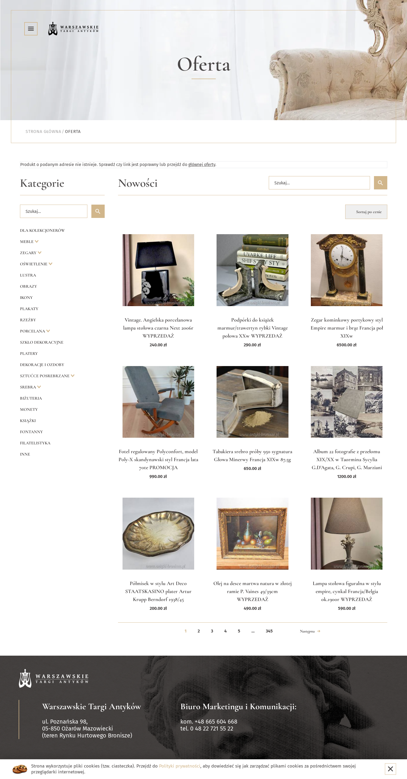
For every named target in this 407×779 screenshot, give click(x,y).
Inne (25, 454)
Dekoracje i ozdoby (42, 364)
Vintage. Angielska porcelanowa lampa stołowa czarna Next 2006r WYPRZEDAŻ (158, 328)
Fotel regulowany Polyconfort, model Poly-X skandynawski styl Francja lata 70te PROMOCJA (158, 459)
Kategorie (42, 183)
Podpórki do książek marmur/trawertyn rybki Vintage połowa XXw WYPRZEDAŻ (252, 328)
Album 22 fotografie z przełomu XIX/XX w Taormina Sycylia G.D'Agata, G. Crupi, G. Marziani (347, 459)
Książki (28, 420)
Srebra (28, 387)
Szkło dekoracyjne (41, 342)
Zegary (29, 252)
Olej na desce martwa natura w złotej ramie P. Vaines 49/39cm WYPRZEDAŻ (252, 591)
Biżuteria (31, 398)
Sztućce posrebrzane (45, 376)
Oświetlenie (34, 264)
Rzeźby (28, 320)
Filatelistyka (35, 443)
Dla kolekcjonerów (42, 230)
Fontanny (31, 432)
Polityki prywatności (179, 766)
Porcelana (33, 331)
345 (269, 631)
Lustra (28, 275)
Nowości (138, 183)
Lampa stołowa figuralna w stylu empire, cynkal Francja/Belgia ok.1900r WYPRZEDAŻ (347, 591)
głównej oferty (201, 164)
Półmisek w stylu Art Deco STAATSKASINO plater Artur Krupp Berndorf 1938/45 (158, 591)
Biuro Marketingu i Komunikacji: (238, 706)
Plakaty (29, 308)
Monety (29, 409)
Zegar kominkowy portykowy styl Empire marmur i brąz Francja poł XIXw (347, 328)
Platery (29, 353)
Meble (27, 241)
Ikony (26, 297)
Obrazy (28, 286)
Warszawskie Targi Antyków (91, 706)
